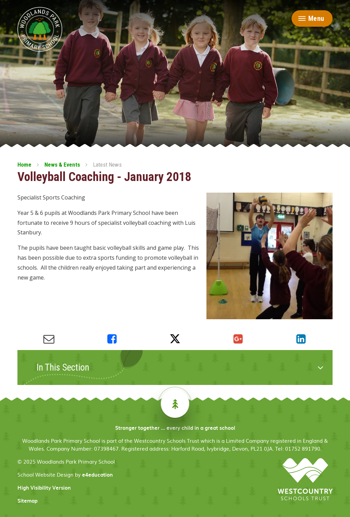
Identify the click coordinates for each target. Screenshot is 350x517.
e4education (97, 474)
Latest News (107, 164)
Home (24, 164)
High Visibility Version (44, 487)
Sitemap (27, 500)
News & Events (62, 164)
